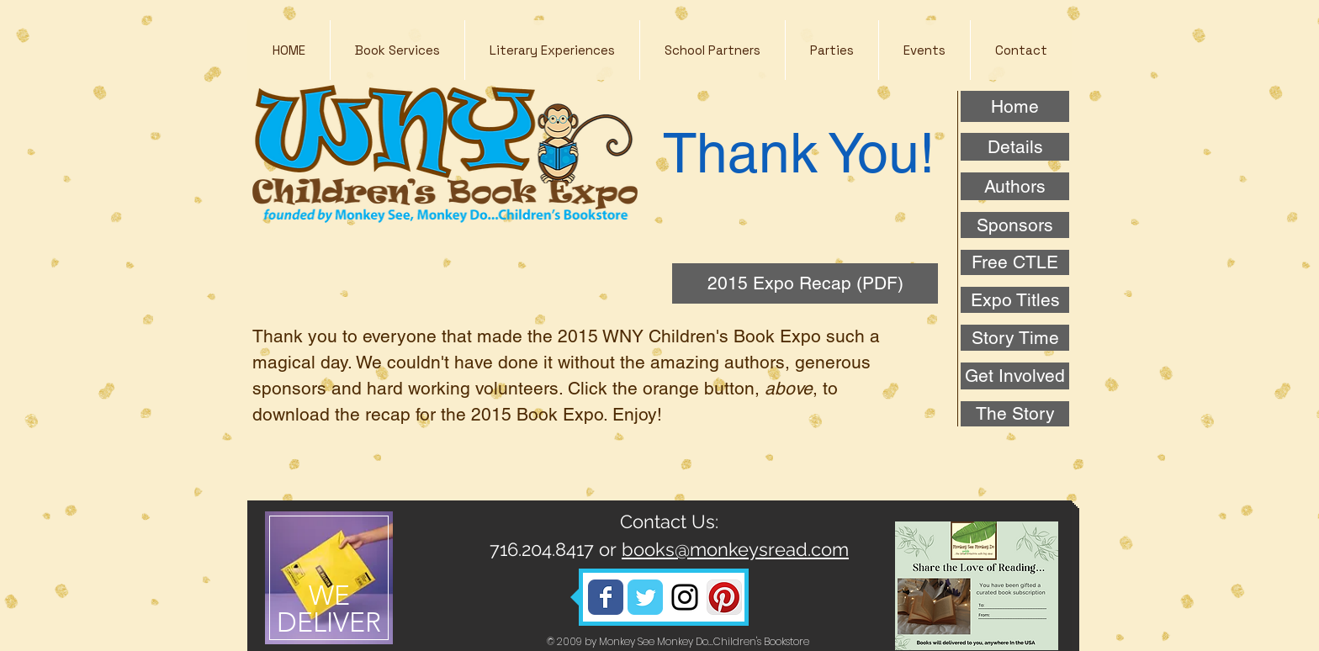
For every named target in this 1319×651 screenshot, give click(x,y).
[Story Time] (1015, 338)
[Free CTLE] (1015, 262)
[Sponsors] (1015, 225)
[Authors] (1015, 186)
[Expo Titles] (1015, 300)
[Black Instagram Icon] (684, 597)
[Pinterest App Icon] (724, 597)
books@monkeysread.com (735, 549)
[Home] (1015, 106)
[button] (551, 50)
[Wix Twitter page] (645, 597)
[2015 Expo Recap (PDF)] (805, 283)
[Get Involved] (1015, 376)
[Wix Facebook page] (605, 597)
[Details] (1015, 147)
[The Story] (1015, 413)
